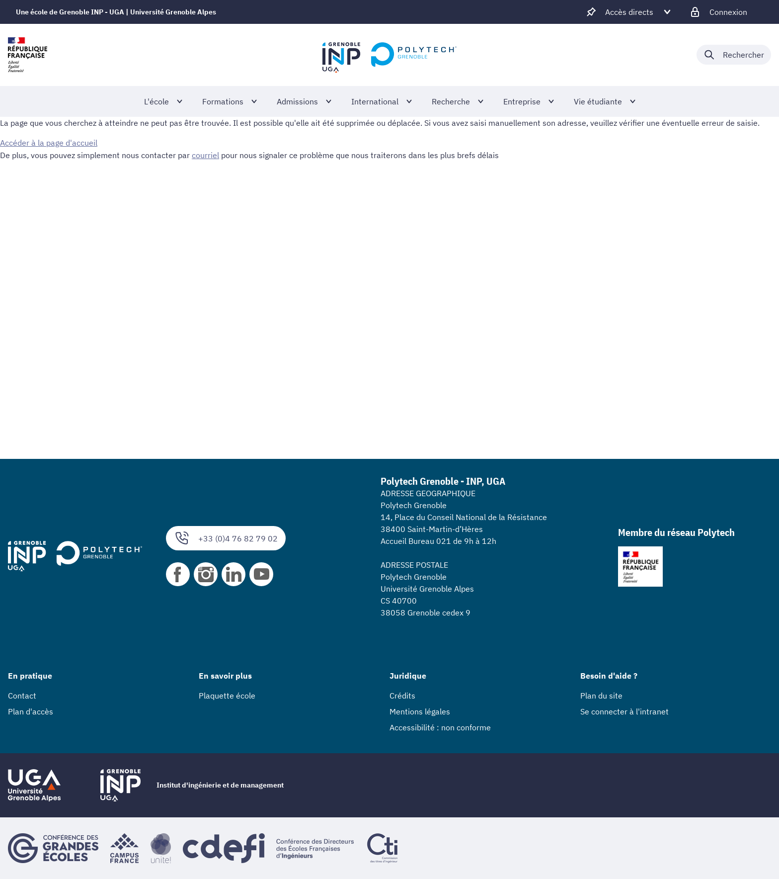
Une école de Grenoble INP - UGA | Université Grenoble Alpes (116, 11)
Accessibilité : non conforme (440, 727)
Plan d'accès (30, 711)
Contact (22, 696)
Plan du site (601, 696)
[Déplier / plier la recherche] (734, 55)
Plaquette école (227, 696)
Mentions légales (420, 711)
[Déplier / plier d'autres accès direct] (629, 12)
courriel (205, 155)
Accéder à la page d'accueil (48, 143)
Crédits (402, 696)
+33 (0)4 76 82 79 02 (226, 538)
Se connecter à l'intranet (624, 711)
